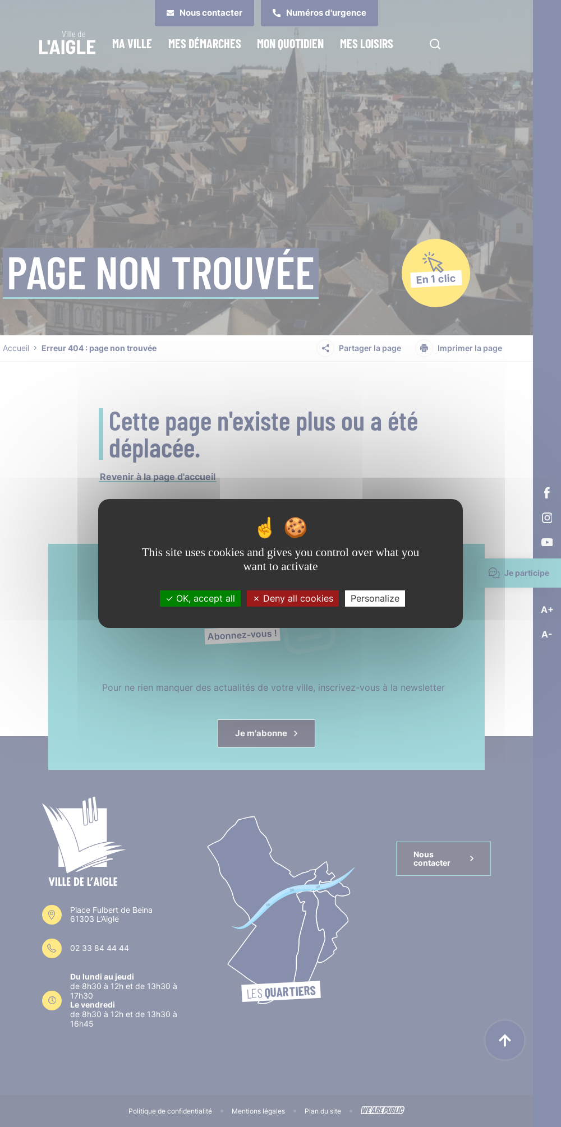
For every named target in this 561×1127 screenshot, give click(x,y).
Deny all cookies (292, 598)
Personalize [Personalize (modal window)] (375, 598)
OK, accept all (200, 598)
